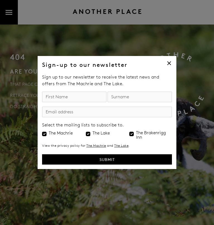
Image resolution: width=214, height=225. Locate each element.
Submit (107, 159)
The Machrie (61, 133)
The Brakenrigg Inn (151, 135)
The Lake (101, 133)
